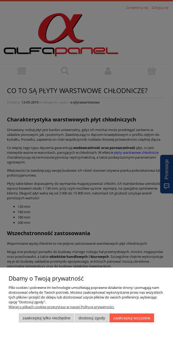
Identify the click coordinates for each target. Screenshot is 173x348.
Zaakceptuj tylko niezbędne (46, 318)
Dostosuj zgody (91, 318)
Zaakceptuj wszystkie (131, 318)
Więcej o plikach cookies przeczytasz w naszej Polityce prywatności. (61, 306)
